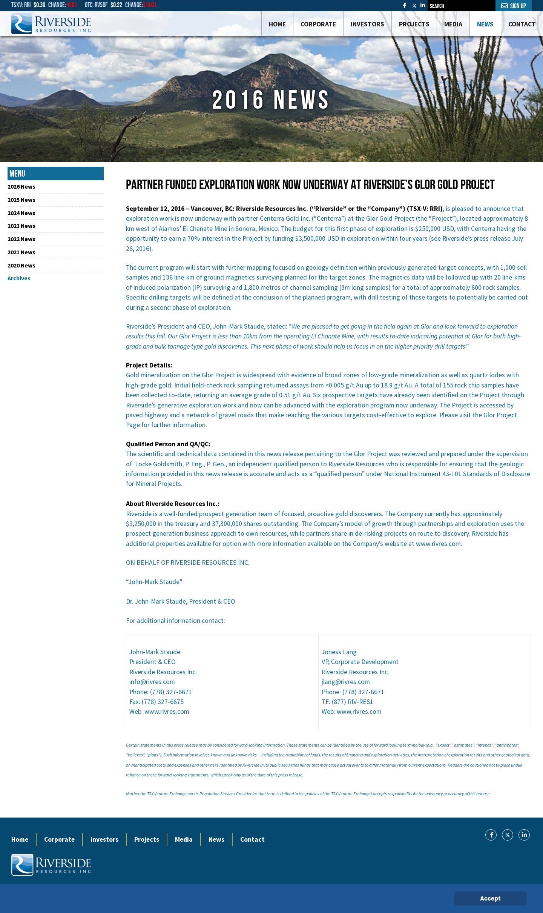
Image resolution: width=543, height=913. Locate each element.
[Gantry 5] (51, 23)
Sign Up (513, 6)
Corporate (59, 839)
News (216, 839)
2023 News (21, 225)
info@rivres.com (152, 682)
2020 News (21, 265)
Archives (19, 278)
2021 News (21, 252)
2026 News (21, 186)
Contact (252, 839)
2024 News (21, 213)
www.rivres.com (438, 544)
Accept (490, 898)
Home (19, 839)
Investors (104, 839)
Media (184, 839)
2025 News (21, 199)
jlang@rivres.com (346, 682)
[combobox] (461, 5)
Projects (146, 839)
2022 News (21, 239)
